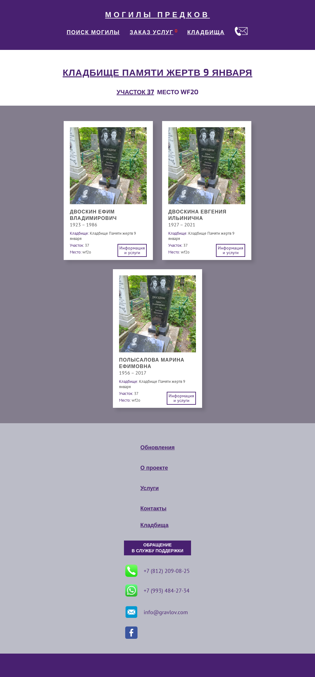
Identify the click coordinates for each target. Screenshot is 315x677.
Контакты (153, 508)
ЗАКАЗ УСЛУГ (151, 32)
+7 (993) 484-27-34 (157, 590)
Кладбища (154, 525)
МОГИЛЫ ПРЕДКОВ (157, 15)
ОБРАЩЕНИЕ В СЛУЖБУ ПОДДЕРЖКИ (157, 548)
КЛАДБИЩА (206, 32)
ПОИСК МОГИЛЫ (93, 32)
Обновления (157, 447)
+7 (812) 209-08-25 (157, 571)
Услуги (149, 488)
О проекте (154, 468)
